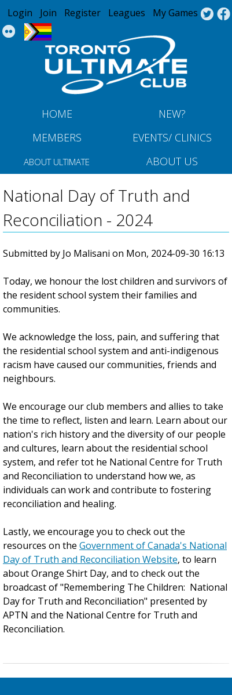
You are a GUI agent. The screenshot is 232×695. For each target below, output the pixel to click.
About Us (172, 161)
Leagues (126, 12)
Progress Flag (37, 32)
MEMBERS (57, 137)
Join (48, 12)
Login (20, 12)
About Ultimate (57, 162)
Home (57, 114)
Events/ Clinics (172, 137)
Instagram (9, 32)
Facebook (223, 14)
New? (172, 114)
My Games (175, 12)
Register (82, 12)
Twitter (207, 14)
